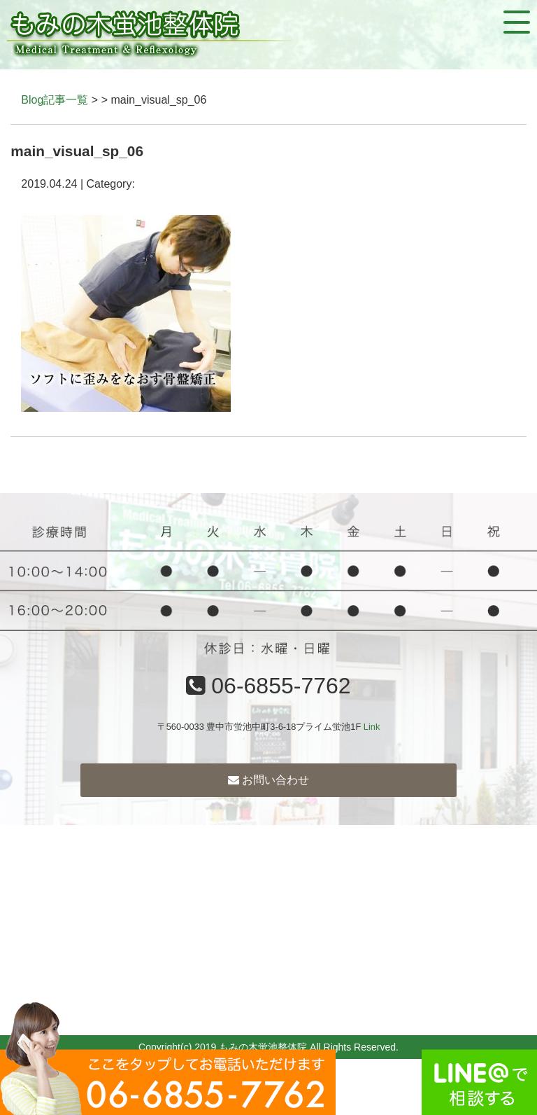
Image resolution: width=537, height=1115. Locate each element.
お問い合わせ (268, 780)
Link (372, 726)
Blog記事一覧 (54, 100)
